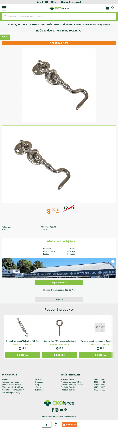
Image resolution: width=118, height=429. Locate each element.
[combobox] (59, 16)
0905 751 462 (99, 382)
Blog (37, 385)
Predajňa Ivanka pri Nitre (71, 382)
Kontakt (5, 379)
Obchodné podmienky (11, 392)
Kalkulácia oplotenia (10, 382)
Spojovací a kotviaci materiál (35, 24)
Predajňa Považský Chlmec (72, 385)
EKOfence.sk (47, 416)
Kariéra (38, 379)
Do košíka (22, 355)
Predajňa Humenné (69, 390)
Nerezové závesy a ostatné (70, 24)
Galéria (5, 37)
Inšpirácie (39, 390)
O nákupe (39, 382)
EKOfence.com (70, 416)
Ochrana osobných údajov (13, 390)
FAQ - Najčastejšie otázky (12, 387)
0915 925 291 (99, 379)
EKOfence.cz (58, 416)
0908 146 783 (99, 390)
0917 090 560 (99, 385)
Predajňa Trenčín (68, 387)
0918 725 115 (99, 387)
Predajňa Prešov (67, 379)
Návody (38, 387)
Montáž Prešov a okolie (11, 385)
